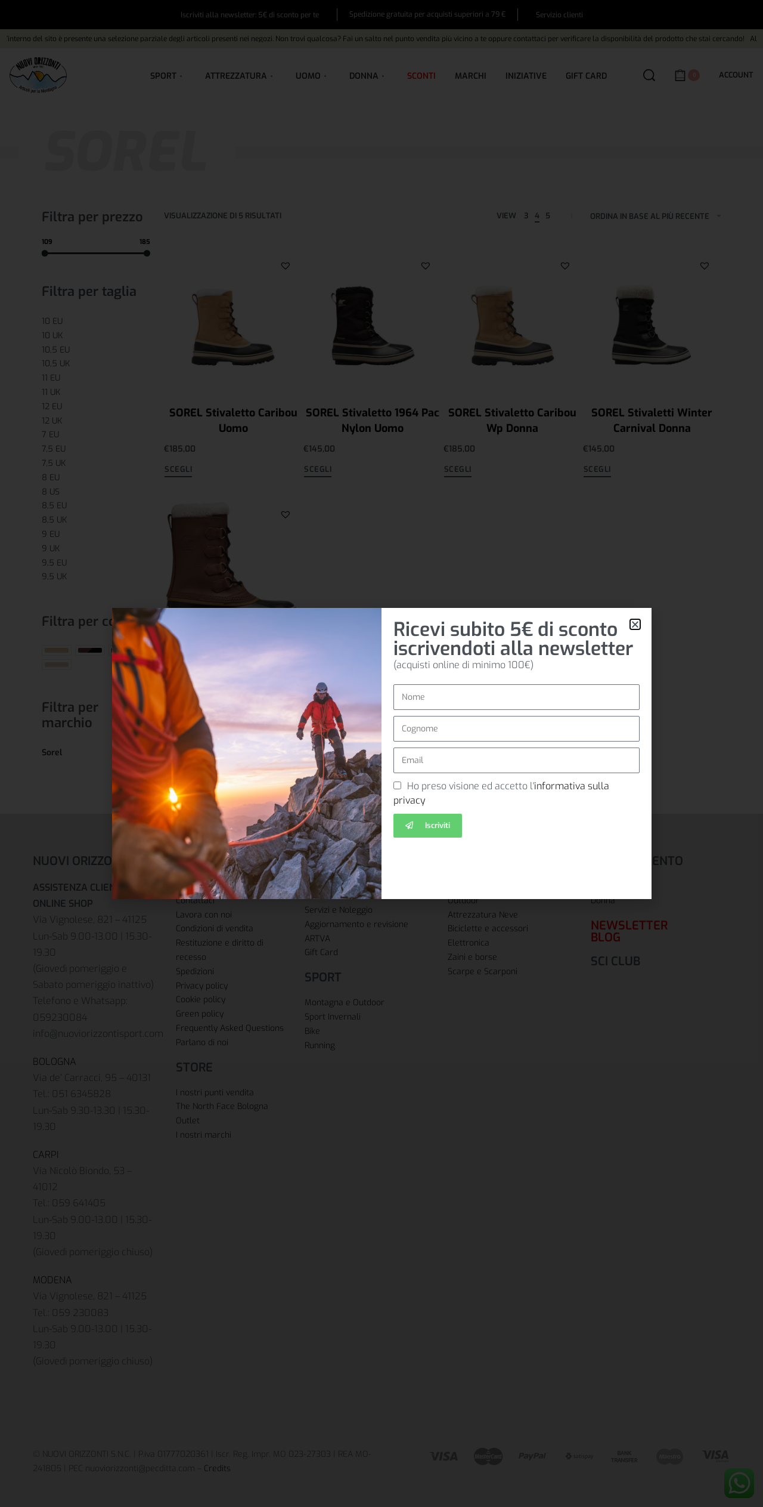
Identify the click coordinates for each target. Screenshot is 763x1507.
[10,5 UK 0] (96, 364)
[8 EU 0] (96, 478)
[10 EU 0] (96, 321)
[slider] (45, 252)
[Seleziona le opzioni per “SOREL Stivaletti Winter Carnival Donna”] (597, 471)
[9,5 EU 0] (96, 563)
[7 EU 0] (96, 435)
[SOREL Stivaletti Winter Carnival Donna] (652, 318)
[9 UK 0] (96, 549)
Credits (217, 1468)
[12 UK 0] (96, 421)
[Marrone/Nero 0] (90, 650)
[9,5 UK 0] (96, 577)
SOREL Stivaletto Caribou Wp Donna (512, 420)
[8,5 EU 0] (96, 506)
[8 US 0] (96, 492)
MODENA (52, 1280)
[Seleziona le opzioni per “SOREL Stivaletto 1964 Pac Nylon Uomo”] (317, 471)
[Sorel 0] (96, 753)
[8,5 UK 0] (96, 520)
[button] (285, 265)
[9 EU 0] (96, 534)
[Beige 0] (56, 650)
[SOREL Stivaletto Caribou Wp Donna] (512, 318)
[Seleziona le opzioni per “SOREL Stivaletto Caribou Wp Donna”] (457, 471)
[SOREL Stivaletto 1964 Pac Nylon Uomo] (372, 318)
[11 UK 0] (96, 392)
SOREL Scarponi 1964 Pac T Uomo (233, 669)
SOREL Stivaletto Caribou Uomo (233, 420)
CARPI (46, 1154)
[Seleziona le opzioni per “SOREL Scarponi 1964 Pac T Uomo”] (178, 723)
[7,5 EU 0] (96, 449)
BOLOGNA (54, 1061)
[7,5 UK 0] (96, 463)
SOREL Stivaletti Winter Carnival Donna (651, 420)
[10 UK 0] (96, 336)
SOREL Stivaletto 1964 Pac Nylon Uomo (372, 420)
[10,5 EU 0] (96, 350)
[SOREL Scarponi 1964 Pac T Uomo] (233, 567)
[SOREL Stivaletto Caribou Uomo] (233, 318)
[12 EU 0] (96, 407)
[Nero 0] (123, 650)
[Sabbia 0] (56, 664)
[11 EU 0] (96, 378)
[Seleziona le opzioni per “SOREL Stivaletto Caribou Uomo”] (178, 471)
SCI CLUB (615, 961)
